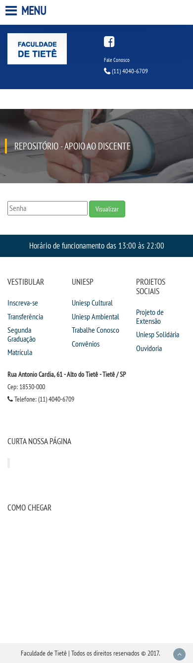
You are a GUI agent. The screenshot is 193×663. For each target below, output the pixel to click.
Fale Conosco (117, 59)
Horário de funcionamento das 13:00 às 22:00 (96, 245)
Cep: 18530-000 (26, 386)
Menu (27, 10)
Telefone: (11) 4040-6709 (40, 399)
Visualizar (107, 208)
